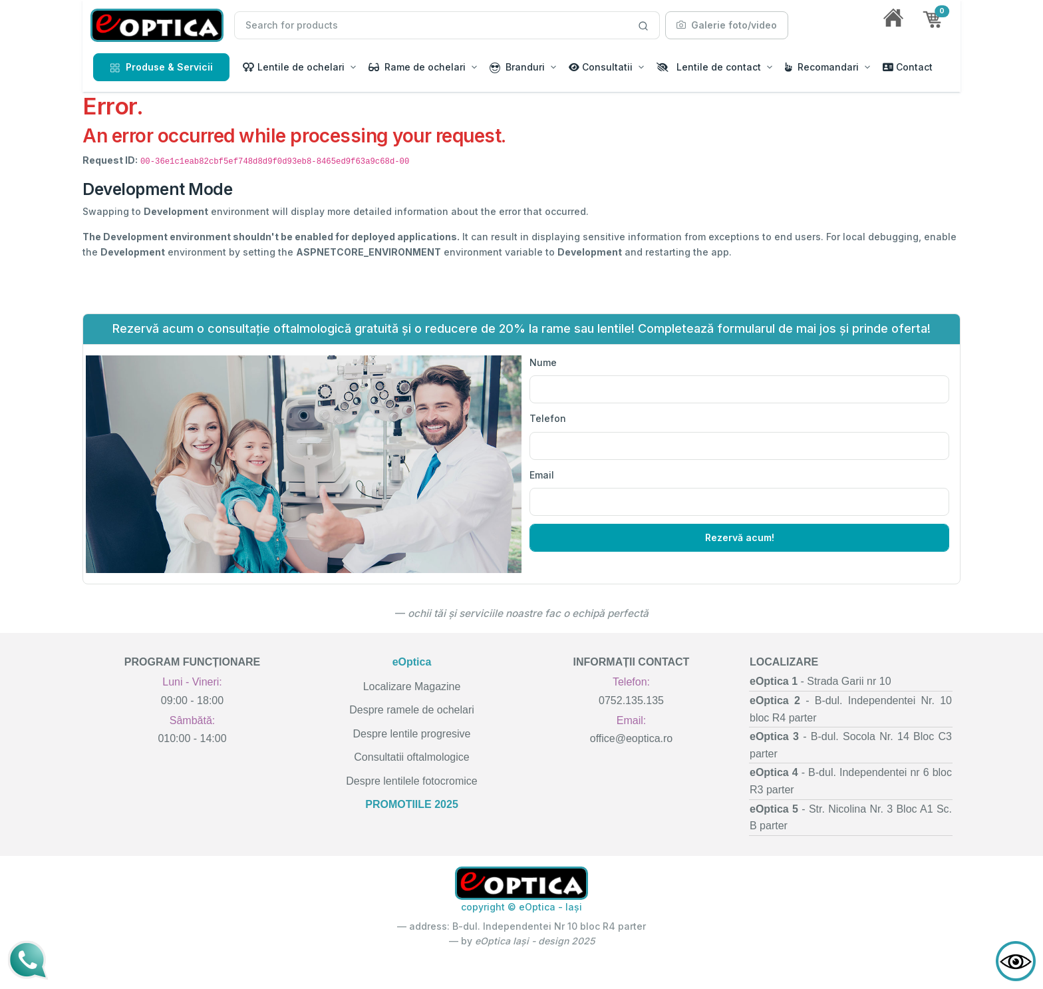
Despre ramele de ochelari (411, 709)
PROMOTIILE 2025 (411, 804)
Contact (908, 67)
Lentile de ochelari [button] (294, 67)
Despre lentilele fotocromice (411, 781)
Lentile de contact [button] (709, 67)
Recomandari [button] (822, 67)
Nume (543, 362)
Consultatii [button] (601, 67)
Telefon (547, 418)
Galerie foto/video (726, 25)
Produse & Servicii (161, 67)
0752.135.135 (631, 700)
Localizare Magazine (412, 686)
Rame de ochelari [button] (417, 67)
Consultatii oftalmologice (411, 757)
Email (541, 475)
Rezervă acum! (739, 537)
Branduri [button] (517, 67)
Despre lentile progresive (412, 733)
